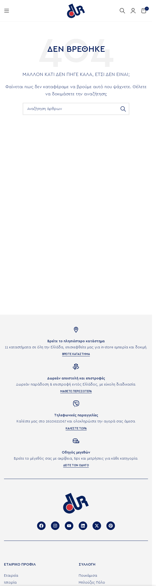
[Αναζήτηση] (122, 10)
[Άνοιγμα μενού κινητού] (6, 10)
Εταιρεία (11, 576)
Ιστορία (10, 582)
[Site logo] (76, 10)
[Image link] (76, 503)
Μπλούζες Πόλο (92, 582)
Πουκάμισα (88, 576)
